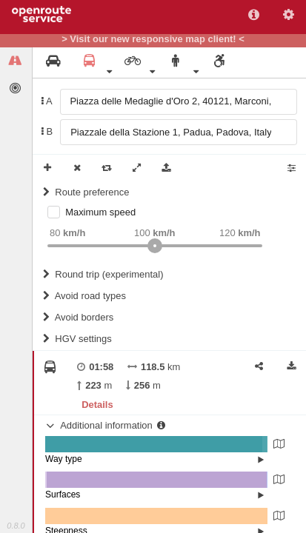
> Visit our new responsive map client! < (153, 39)
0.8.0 (15, 525)
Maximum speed (100, 212)
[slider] (154, 245)
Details (97, 404)
